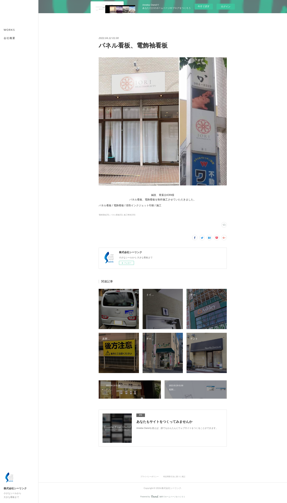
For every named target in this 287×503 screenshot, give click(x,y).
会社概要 (9, 38)
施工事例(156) (129, 215)
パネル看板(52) (116, 215)
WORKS (9, 29)
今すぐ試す (204, 6)
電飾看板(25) (104, 215)
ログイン (225, 6)
